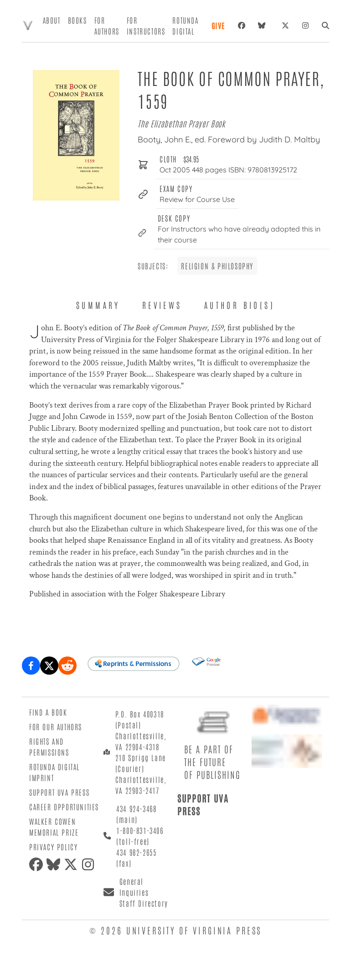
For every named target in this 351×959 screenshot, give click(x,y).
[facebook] (37, 864)
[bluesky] (263, 25)
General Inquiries (134, 887)
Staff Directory (143, 903)
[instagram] (89, 864)
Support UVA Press (59, 792)
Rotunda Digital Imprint (54, 772)
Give (218, 25)
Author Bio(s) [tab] (239, 304)
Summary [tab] (98, 304)
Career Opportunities (64, 806)
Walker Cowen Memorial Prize (53, 827)
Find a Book (48, 712)
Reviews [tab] (162, 304)
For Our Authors (55, 726)
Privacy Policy (53, 846)
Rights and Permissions (49, 747)
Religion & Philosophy (217, 265)
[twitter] (72, 864)
